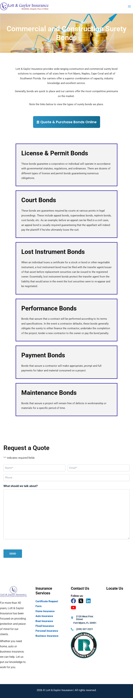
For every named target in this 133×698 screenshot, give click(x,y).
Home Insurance (45, 611)
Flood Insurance (45, 626)
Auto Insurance (44, 616)
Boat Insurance (44, 621)
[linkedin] (89, 600)
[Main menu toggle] (129, 6)
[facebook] (74, 600)
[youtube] (74, 607)
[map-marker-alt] (84, 618)
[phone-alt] (82, 629)
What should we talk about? (20, 486)
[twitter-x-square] (81, 600)
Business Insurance (47, 635)
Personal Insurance (47, 630)
